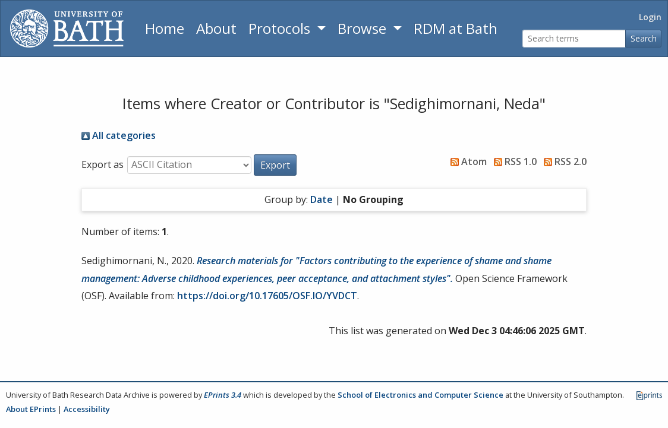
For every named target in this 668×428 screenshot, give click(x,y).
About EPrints (31, 409)
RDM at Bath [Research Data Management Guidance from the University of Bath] (455, 28)
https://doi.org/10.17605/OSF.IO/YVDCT (267, 295)
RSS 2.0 (563, 161)
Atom (466, 161)
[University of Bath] (67, 28)
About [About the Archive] (216, 28)
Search (644, 38)
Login (650, 17)
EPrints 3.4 (222, 394)
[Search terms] (574, 39)
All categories (118, 135)
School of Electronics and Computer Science (420, 394)
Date (321, 199)
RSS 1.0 (513, 161)
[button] (275, 165)
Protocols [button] (281, 28)
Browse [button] (364, 28)
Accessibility (87, 409)
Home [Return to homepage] (164, 28)
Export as (102, 164)
